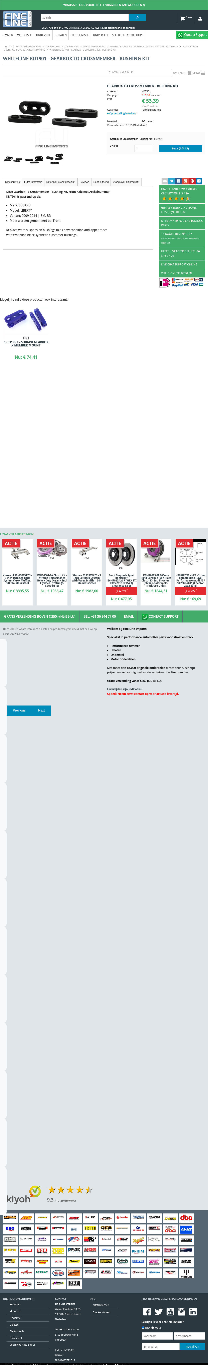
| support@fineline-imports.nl (117, 28)
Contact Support (160, 483)
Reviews (84, 181)
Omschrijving (12, 181)
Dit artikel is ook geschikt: (60, 181)
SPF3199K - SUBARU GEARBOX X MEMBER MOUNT (23, 345)
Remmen (7, 35)
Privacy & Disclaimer (117, 1231)
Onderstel (43, 35)
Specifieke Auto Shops (127, 35)
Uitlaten (60, 35)
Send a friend (101, 181)
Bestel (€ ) (180, 148)
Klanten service (101, 1170)
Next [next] (41, 576)
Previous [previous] (19, 576)
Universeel (100, 35)
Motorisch (24, 35)
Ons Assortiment (101, 1178)
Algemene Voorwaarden (14, 1231)
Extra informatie (33, 181)
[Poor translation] (29, 1259)
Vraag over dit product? (126, 181)
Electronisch (79, 35)
